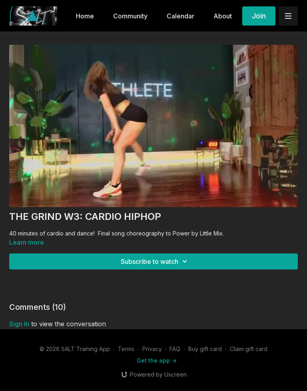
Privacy (152, 348)
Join (259, 16)
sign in (19, 324)
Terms (126, 348)
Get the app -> (157, 360)
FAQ (174, 348)
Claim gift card (248, 348)
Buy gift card (205, 348)
